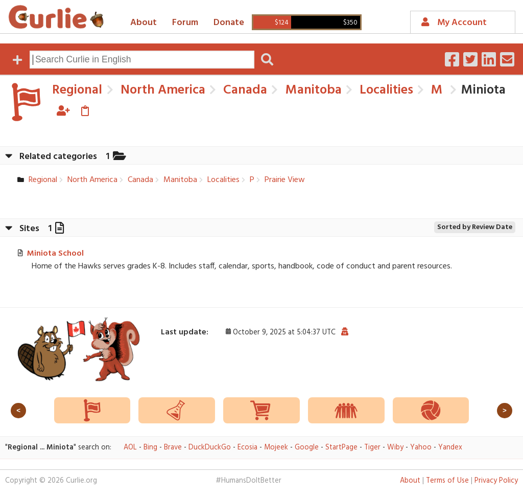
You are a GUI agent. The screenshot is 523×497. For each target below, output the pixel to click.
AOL (130, 448)
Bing (150, 448)
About (143, 22)
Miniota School (55, 253)
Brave (173, 448)
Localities (384, 90)
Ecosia (247, 448)
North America (161, 90)
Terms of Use (447, 481)
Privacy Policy (496, 481)
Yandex (450, 448)
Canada (243, 90)
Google (307, 448)
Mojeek (276, 448)
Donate (228, 22)
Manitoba (312, 90)
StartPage (341, 448)
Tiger (372, 448)
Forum (185, 22)
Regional (77, 90)
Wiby (395, 448)
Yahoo (421, 448)
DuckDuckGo (209, 448)
